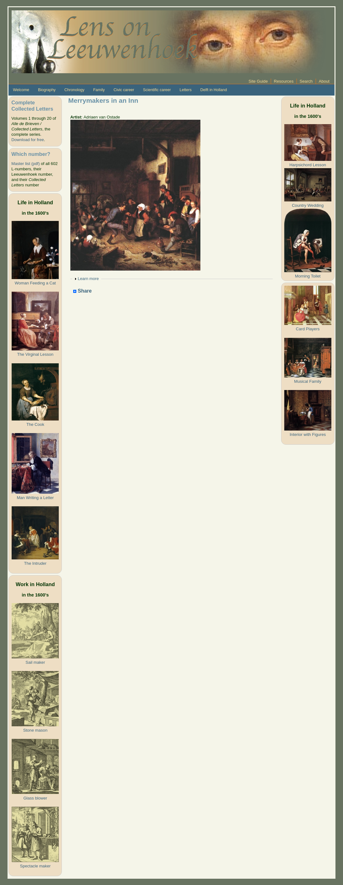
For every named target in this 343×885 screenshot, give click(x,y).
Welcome (21, 90)
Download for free (27, 139)
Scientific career (157, 90)
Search (306, 81)
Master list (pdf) (25, 163)
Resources (284, 81)
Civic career (123, 90)
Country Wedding (308, 205)
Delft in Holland (213, 90)
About (324, 81)
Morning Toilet (307, 276)
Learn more (88, 278)
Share (82, 291)
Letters (186, 90)
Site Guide (258, 81)
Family (99, 90)
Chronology (74, 90)
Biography (47, 90)
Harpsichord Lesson (307, 164)
